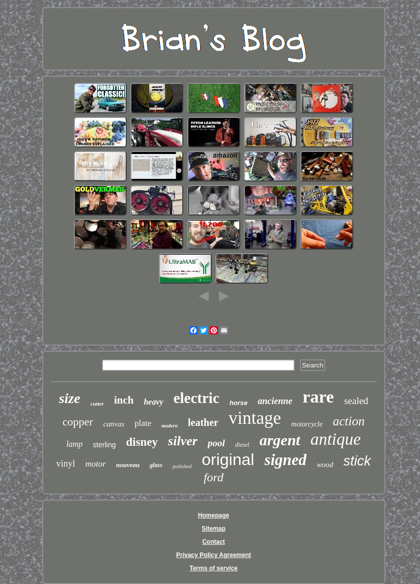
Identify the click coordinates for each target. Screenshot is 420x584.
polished (182, 466)
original (228, 459)
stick (357, 461)
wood (325, 464)
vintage (255, 418)
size (69, 398)
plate (142, 423)
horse (238, 403)
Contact (213, 541)
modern (169, 425)
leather (203, 422)
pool (216, 443)
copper (78, 421)
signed (285, 460)
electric (196, 398)
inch (124, 400)
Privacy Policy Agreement (213, 555)
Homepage (213, 515)
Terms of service (213, 568)
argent (280, 440)
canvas (114, 424)
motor (95, 464)
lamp (74, 444)
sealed (356, 400)
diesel (242, 444)
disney (142, 442)
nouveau (127, 465)
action (349, 421)
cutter (97, 404)
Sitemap (214, 528)
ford (213, 477)
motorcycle (307, 424)
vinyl (65, 463)
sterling (104, 445)
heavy (153, 401)
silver (183, 441)
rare (318, 396)
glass (156, 465)
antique (336, 439)
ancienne (275, 401)
